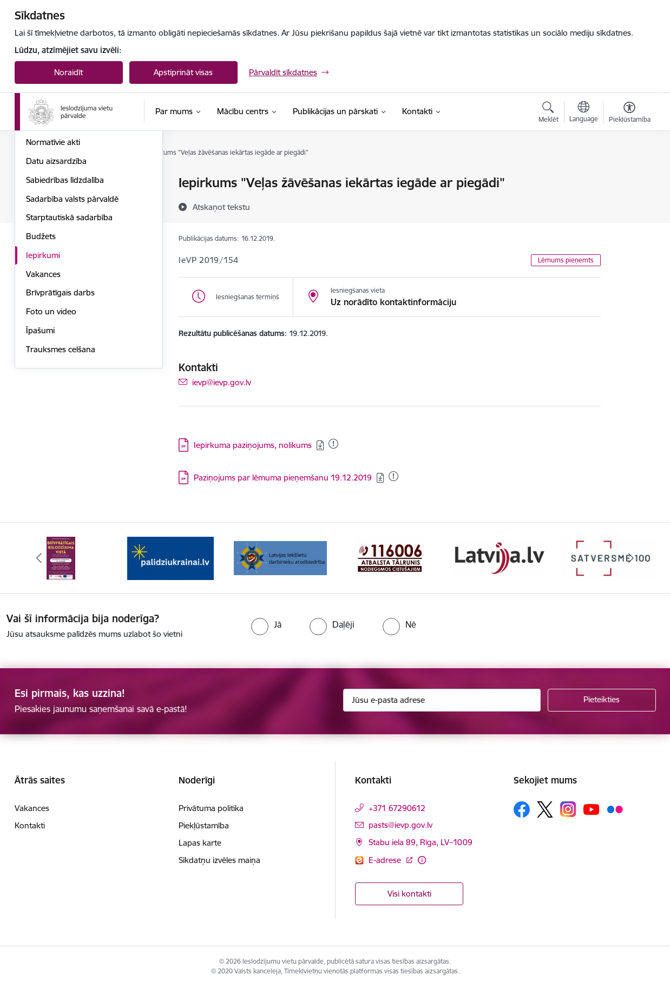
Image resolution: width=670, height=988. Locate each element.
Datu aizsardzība (56, 277)
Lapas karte (200, 843)
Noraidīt (68, 72)
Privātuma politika (211, 808)
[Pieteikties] (602, 700)
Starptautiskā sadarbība (69, 334)
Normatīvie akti (53, 259)
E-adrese (386, 860)
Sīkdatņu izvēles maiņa (219, 860)
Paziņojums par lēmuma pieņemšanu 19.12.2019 (283, 477)
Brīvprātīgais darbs (60, 409)
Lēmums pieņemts (566, 260)
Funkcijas (43, 221)
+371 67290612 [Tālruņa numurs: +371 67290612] (397, 808)
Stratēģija (43, 240)
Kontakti (30, 826)
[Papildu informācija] (422, 860)
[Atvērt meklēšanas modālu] (548, 114)
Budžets (41, 352)
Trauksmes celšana (60, 465)
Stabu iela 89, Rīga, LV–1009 (420, 843)
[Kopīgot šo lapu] (629, 205)
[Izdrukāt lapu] (629, 178)
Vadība (38, 184)
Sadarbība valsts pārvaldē (72, 315)
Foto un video (51, 428)
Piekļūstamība (204, 826)
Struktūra (43, 202)
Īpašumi (40, 447)
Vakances (43, 390)
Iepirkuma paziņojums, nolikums (253, 445)
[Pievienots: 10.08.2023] (333, 444)
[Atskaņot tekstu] (221, 206)
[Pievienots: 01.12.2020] (393, 476)
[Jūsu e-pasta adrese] (442, 700)
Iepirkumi (43, 371)
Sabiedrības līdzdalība (65, 296)
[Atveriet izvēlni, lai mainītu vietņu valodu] (583, 113)
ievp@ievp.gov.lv (221, 382)
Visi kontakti (409, 894)
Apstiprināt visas (183, 72)
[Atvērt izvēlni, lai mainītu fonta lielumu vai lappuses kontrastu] (629, 114)
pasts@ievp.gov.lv (400, 825)
